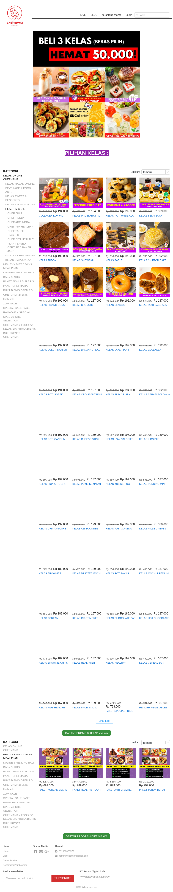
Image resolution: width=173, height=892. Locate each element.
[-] (35, 852)
